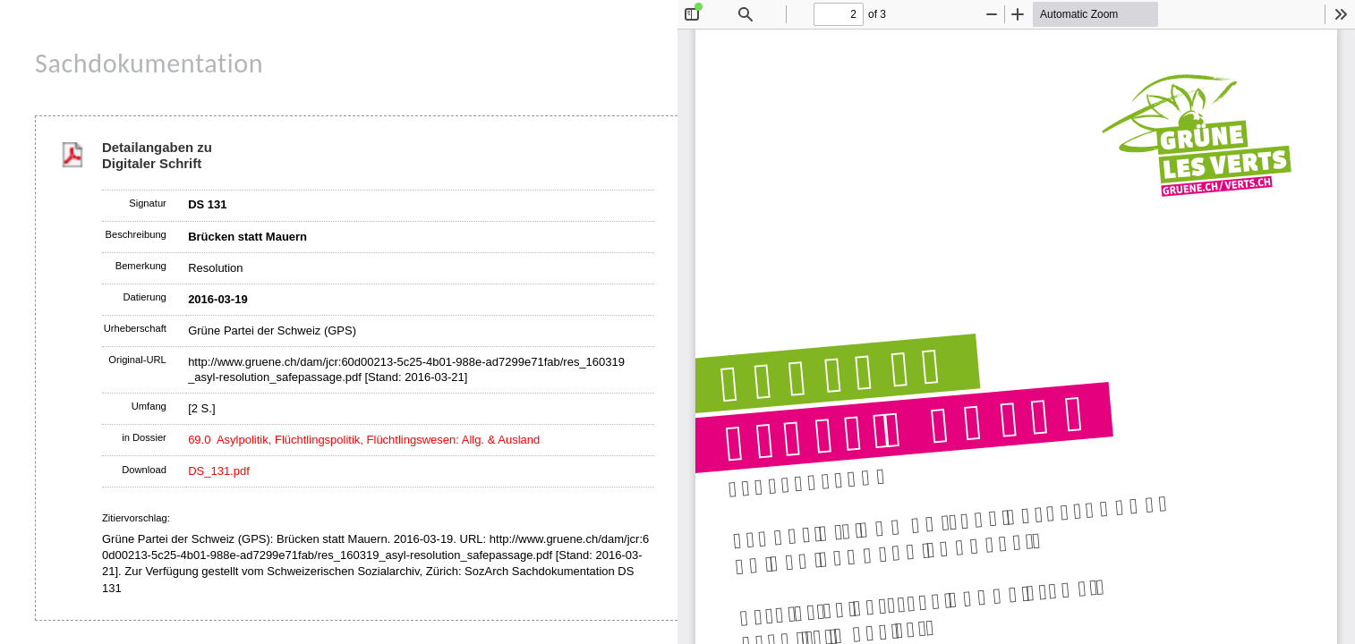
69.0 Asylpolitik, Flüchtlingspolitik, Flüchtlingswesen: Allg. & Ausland (364, 439)
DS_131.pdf (219, 471)
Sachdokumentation (149, 63)
